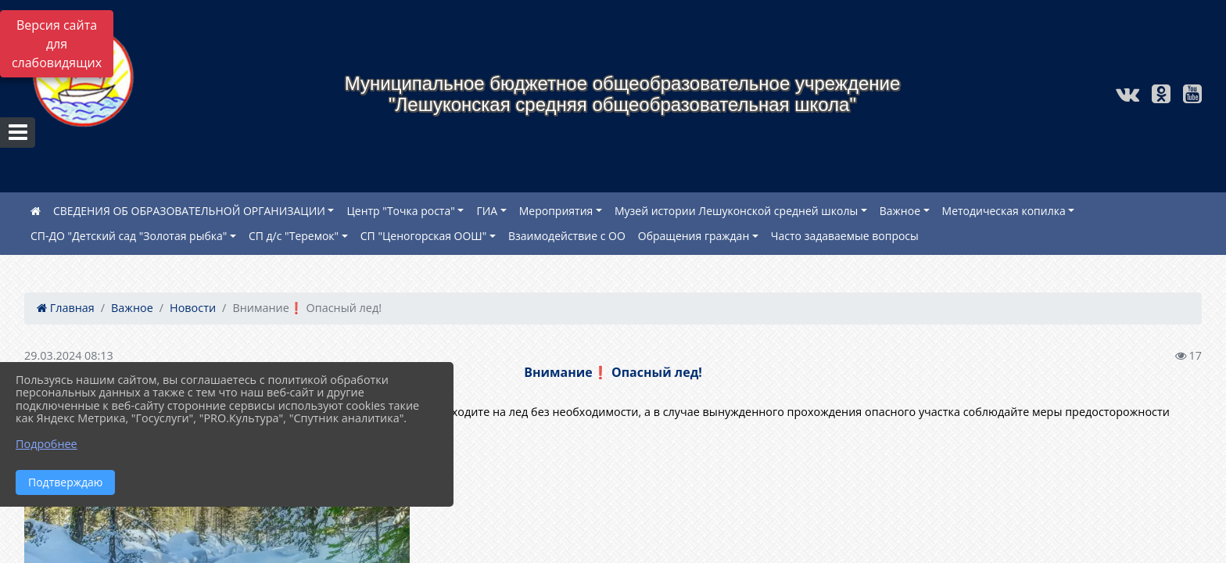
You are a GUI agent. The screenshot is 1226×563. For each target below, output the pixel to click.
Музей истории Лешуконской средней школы (736, 210)
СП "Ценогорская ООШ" (423, 235)
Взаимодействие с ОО (567, 235)
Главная (66, 307)
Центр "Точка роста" (400, 210)
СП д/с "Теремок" (294, 235)
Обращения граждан (694, 235)
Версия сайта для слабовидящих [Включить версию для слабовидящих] (57, 43)
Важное (900, 210)
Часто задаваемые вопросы (845, 235)
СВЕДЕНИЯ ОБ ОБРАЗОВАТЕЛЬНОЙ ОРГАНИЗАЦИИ (189, 210)
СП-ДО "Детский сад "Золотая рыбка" (128, 235)
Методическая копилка (1004, 210)
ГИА (486, 210)
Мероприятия (556, 210)
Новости (193, 307)
